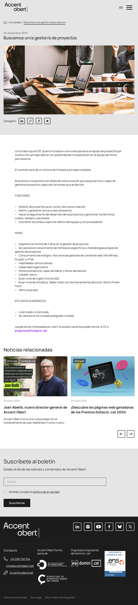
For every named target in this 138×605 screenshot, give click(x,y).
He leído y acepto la (34, 492)
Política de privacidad (15, 597)
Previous (121, 434)
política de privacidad (46, 492)
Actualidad (15, 22)
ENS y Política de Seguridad (60, 597)
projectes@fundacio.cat (31, 331)
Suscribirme (17, 503)
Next (130, 434)
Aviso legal (36, 597)
